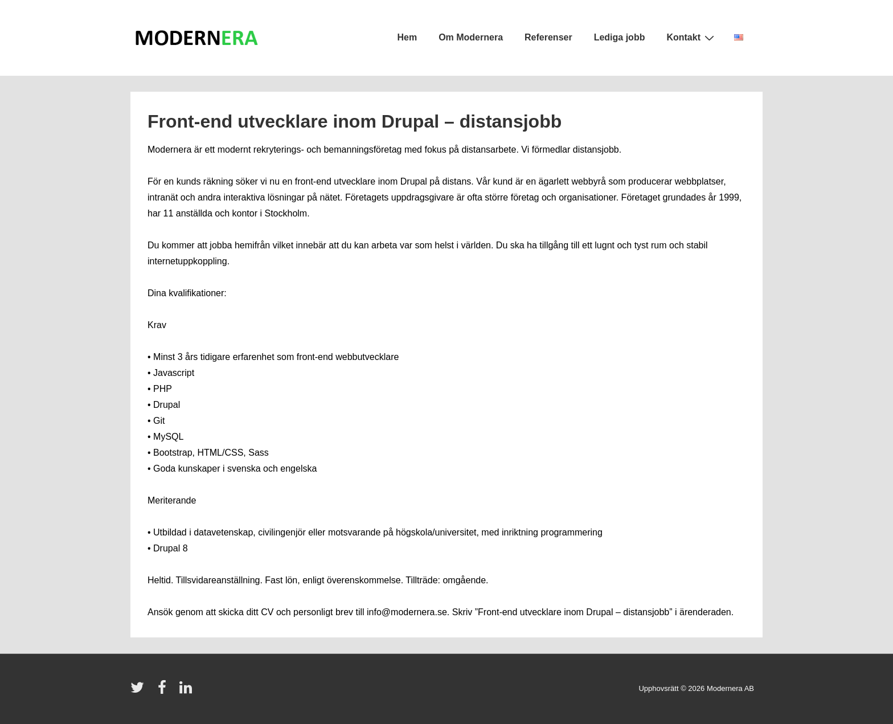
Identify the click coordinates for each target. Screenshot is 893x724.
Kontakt (691, 38)
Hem (407, 37)
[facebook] (164, 691)
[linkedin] (187, 691)
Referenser (548, 37)
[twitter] (139, 691)
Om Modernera (471, 37)
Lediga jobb (619, 37)
